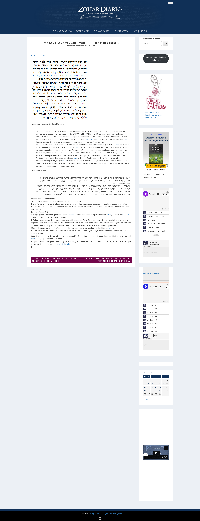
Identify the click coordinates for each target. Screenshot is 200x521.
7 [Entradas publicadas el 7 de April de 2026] (152, 383)
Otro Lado (35, 239)
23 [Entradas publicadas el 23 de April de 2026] (160, 390)
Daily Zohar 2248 (38, 55)
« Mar (145, 400)
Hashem (88, 139)
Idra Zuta (151, 345)
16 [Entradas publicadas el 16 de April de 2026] (160, 387)
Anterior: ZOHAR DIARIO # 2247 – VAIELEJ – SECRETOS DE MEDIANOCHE (55, 259)
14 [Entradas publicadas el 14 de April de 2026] (152, 387)
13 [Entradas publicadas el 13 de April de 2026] (149, 387)
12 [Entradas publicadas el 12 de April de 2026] (145, 387)
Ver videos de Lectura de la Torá (156, 58)
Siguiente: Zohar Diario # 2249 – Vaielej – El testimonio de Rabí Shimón (108, 260)
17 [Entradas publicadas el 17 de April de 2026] (163, 387)
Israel (126, 139)
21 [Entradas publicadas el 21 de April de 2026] (152, 390)
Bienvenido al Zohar (151, 39)
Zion (93, 46)
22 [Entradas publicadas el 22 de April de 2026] (156, 390)
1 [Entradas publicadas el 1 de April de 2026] (156, 380)
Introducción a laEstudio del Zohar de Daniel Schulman (153, 115)
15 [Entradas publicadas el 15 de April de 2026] (156, 387)
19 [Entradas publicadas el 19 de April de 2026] (145, 390)
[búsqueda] (165, 43)
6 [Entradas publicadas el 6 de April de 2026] (148, 383)
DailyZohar (145, 252)
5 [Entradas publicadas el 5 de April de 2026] (144, 383)
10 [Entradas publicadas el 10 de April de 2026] (163, 383)
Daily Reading (153, 252)
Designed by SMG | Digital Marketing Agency (106, 514)
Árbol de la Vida (63, 244)
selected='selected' (170, 3)
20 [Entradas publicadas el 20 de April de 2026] (149, 390)
